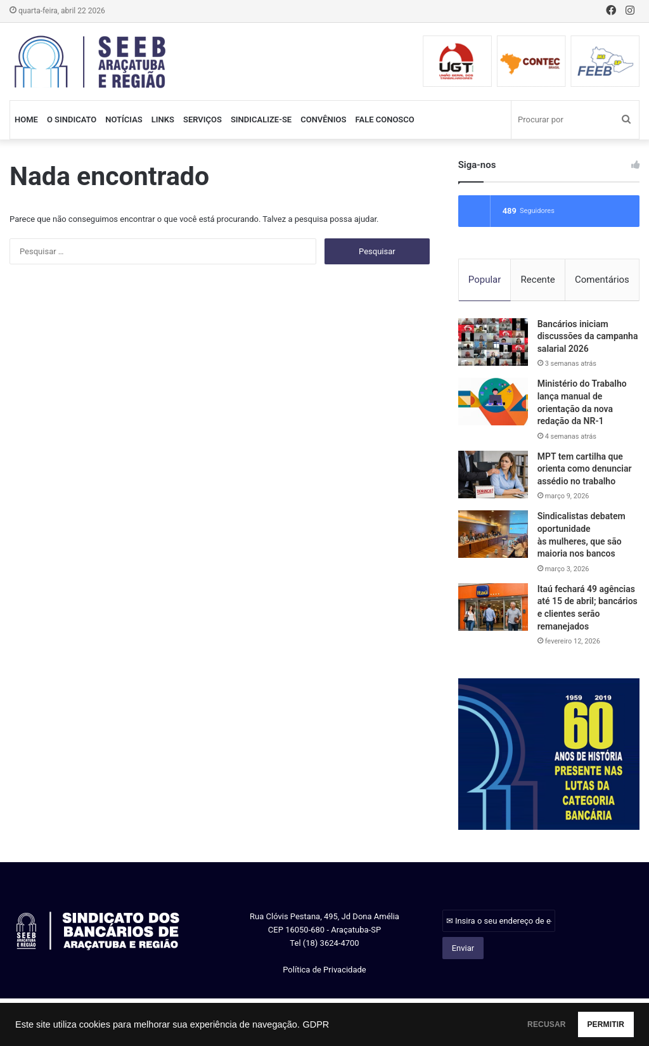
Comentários (602, 279)
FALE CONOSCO (384, 119)
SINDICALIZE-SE (261, 119)
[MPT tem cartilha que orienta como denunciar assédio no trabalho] (493, 476)
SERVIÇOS (202, 119)
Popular (484, 279)
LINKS (162, 119)
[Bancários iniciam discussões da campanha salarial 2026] (493, 344)
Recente (538, 279)
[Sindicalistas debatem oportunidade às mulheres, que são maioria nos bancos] (493, 536)
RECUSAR (508, 1024)
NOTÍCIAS (124, 119)
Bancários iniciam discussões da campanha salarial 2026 (587, 338)
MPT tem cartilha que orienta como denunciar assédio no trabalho (584, 470)
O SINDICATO (71, 119)
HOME (26, 119)
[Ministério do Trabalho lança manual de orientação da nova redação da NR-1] (493, 404)
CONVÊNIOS (323, 119)
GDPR (315, 1024)
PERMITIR (593, 1024)
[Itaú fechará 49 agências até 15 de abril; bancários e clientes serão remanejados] (493, 609)
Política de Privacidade (324, 971)
